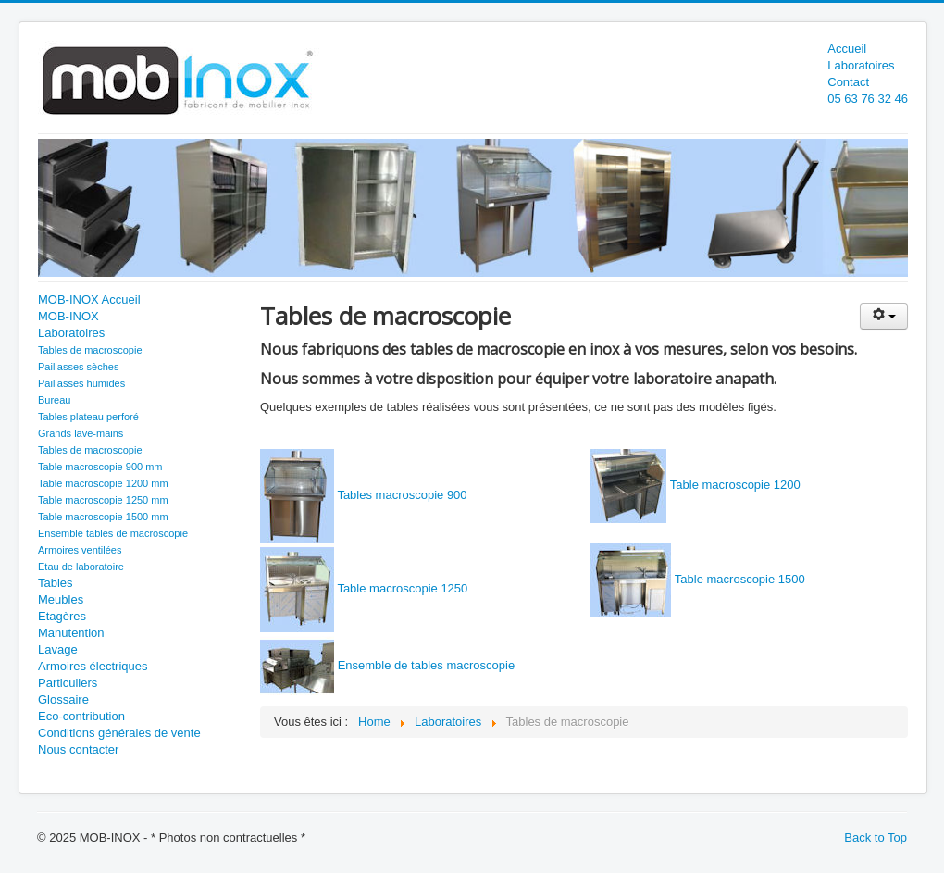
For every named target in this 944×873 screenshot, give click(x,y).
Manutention (71, 633)
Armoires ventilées (79, 549)
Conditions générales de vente (119, 733)
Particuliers (67, 683)
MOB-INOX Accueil (89, 299)
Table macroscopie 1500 (740, 579)
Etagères (62, 616)
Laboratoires (860, 65)
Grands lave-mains (80, 433)
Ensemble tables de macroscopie (113, 533)
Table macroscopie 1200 (735, 485)
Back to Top (875, 837)
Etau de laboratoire (81, 566)
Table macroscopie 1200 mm (103, 483)
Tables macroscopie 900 (401, 495)
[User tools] (884, 316)
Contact (848, 82)
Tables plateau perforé (88, 416)
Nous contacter (78, 749)
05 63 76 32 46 (867, 99)
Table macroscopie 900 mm (100, 466)
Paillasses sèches (78, 366)
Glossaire (63, 699)
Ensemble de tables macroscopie (426, 665)
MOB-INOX (68, 316)
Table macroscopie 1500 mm (103, 516)
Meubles (60, 599)
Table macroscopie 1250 (402, 588)
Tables (55, 583)
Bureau (54, 399)
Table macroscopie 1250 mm (103, 499)
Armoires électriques (93, 666)
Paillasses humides (81, 383)
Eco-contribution (81, 716)
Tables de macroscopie (90, 349)
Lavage (58, 649)
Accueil (846, 49)
